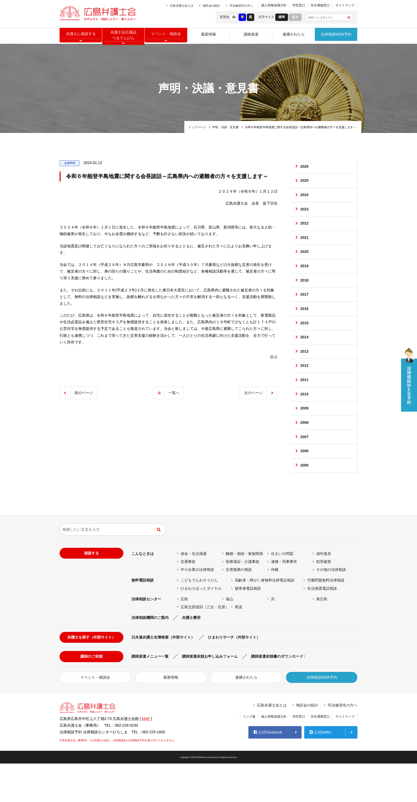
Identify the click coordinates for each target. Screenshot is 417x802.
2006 (305, 487)
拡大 (295, 17)
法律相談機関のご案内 (150, 656)
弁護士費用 (191, 656)
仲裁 (274, 608)
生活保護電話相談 (322, 627)
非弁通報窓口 (320, 5)
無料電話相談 (142, 619)
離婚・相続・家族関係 (244, 592)
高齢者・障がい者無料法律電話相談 (264, 619)
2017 (305, 311)
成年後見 (323, 592)
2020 (305, 263)
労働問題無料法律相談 (325, 619)
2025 (305, 183)
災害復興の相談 (239, 608)
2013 (305, 375)
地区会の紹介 (211, 5)
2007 (305, 471)
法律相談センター (146, 637)
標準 (281, 17)
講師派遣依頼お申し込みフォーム (210, 695)
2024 (305, 199)
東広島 (321, 637)
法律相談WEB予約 (336, 36)
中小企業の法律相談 (197, 608)
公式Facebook (268, 769)
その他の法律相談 (331, 608)
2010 (305, 423)
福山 (229, 637)
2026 (305, 167)
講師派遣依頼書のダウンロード (277, 695)
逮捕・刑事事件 (284, 600)
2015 (305, 343)
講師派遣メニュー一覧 (150, 695)
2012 (305, 391)
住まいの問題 (282, 592)
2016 (305, 327)
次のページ (252, 393)
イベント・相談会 (95, 716)
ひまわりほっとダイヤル (201, 627)
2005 (305, 503)
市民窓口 (298, 5)
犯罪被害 (323, 600)
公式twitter (320, 769)
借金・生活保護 (194, 592)
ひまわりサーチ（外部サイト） (234, 676)
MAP (146, 757)
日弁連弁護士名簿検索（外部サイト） (163, 676)
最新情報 (208, 36)
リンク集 (249, 755)
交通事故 (188, 600)
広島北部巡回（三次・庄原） (205, 645)
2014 (305, 359)
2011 (305, 407)
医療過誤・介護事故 (242, 600)
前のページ (85, 393)
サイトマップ (345, 5)
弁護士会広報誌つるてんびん (123, 36)
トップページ (197, 127)
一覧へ (174, 393)
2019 (305, 279)
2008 (305, 455)
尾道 (238, 645)
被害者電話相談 (248, 627)
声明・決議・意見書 (225, 127)
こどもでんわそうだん (199, 619)
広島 (184, 637)
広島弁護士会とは (181, 5)
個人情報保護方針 (274, 5)
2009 (305, 439)
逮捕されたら (293, 36)
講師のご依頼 (91, 695)
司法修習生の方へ (241, 5)
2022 (305, 231)
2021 (305, 247)
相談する (91, 591)
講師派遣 (251, 36)
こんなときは (142, 592)
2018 (305, 295)
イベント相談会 (166, 36)
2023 (305, 215)
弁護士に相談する (81, 36)
